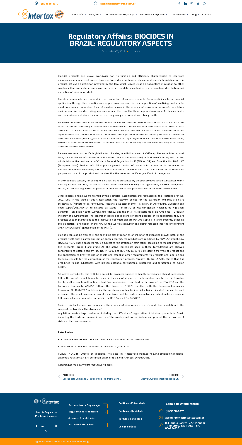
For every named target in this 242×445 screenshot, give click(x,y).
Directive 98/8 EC (93, 134)
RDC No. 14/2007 (104, 250)
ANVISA (148, 153)
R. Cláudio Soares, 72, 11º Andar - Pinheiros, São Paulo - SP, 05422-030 (185, 425)
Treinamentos (177, 14)
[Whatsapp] (204, 3)
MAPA (69, 203)
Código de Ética (127, 426)
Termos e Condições (130, 418)
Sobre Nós (78, 14)
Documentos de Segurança (119, 14)
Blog (192, 14)
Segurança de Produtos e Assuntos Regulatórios (83, 414)
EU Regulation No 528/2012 (142, 138)
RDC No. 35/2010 (130, 250)
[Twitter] (185, 3)
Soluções (94, 14)
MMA (130, 211)
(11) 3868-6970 (49, 3)
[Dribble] (191, 3)
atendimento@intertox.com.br (118, 3)
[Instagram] (198, 3)
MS (76, 207)
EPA (165, 281)
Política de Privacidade (132, 403)
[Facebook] (179, 3)
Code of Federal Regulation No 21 (116, 161)
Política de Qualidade (131, 410)
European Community (70, 285)
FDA (172, 281)
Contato (203, 14)
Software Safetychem (151, 14)
